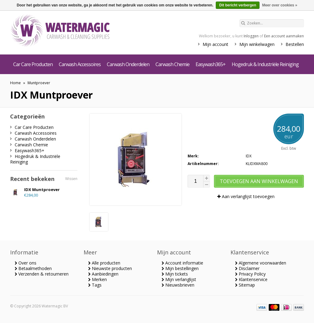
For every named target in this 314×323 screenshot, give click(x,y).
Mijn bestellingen (180, 268)
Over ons (25, 263)
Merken (97, 279)
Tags (95, 285)
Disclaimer (247, 268)
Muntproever (39, 82)
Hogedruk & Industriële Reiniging (265, 64)
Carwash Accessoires (80, 64)
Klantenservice (251, 279)
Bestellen (295, 44)
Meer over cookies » (279, 5)
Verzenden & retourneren (42, 274)
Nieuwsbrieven (178, 285)
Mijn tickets (175, 274)
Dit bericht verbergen (237, 5)
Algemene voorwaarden (260, 263)
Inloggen (251, 36)
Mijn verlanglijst (179, 279)
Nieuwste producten (110, 268)
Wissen (71, 178)
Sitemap (245, 285)
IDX (249, 156)
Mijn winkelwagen (257, 44)
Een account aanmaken (284, 36)
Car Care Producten (33, 64)
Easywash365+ (211, 64)
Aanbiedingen (103, 274)
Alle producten (104, 263)
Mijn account (215, 44)
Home (15, 82)
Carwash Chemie (172, 64)
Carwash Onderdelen (128, 64)
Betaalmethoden (33, 268)
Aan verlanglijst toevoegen (246, 196)
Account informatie (182, 263)
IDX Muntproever (42, 189)
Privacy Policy (250, 274)
